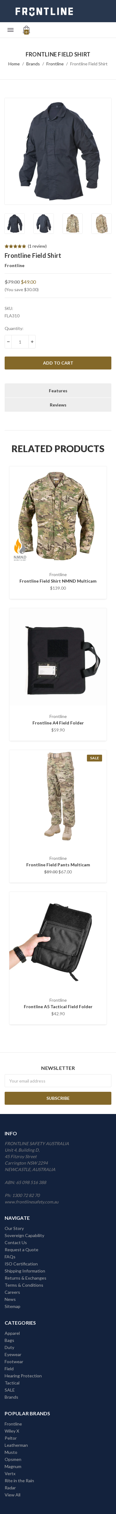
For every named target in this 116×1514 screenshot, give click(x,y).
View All (12, 1494)
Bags (9, 1340)
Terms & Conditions (24, 1285)
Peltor (11, 1438)
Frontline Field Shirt (89, 63)
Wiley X (12, 1431)
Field (9, 1368)
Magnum (13, 1466)
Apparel (12, 1333)
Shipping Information (25, 1270)
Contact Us (16, 1242)
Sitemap (12, 1306)
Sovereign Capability (24, 1235)
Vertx (10, 1473)
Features (58, 390)
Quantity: (14, 328)
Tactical (12, 1382)
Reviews (58, 404)
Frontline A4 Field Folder (58, 722)
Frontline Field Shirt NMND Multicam (58, 581)
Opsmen (13, 1459)
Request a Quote (21, 1249)
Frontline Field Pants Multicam (58, 864)
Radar (10, 1487)
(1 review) (37, 246)
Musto (11, 1452)
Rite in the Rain (19, 1480)
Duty (9, 1347)
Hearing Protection (23, 1375)
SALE (10, 1389)
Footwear (14, 1361)
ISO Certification (21, 1263)
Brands (33, 63)
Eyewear (13, 1354)
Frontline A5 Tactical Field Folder (58, 1006)
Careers (12, 1292)
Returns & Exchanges (25, 1278)
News (10, 1299)
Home (14, 63)
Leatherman (16, 1445)
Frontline (55, 63)
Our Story (14, 1228)
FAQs (10, 1256)
